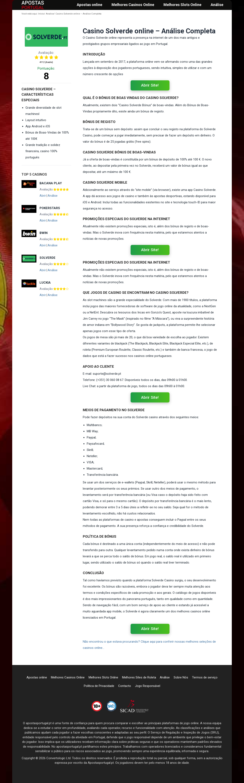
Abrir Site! (150, 85)
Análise (53, 195)
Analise (49, 13)
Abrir (43, 195)
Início (33, 13)
